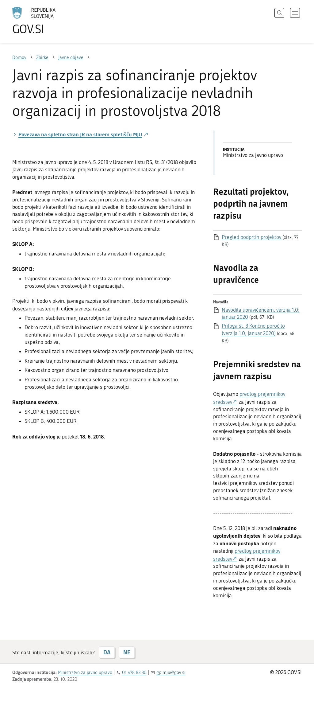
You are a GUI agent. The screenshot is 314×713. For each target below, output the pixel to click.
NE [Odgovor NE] (126, 652)
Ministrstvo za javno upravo (85, 672)
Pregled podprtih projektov (252, 237)
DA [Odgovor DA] (106, 652)
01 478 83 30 (134, 672)
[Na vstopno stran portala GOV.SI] (51, 21)
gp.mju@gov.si (171, 672)
